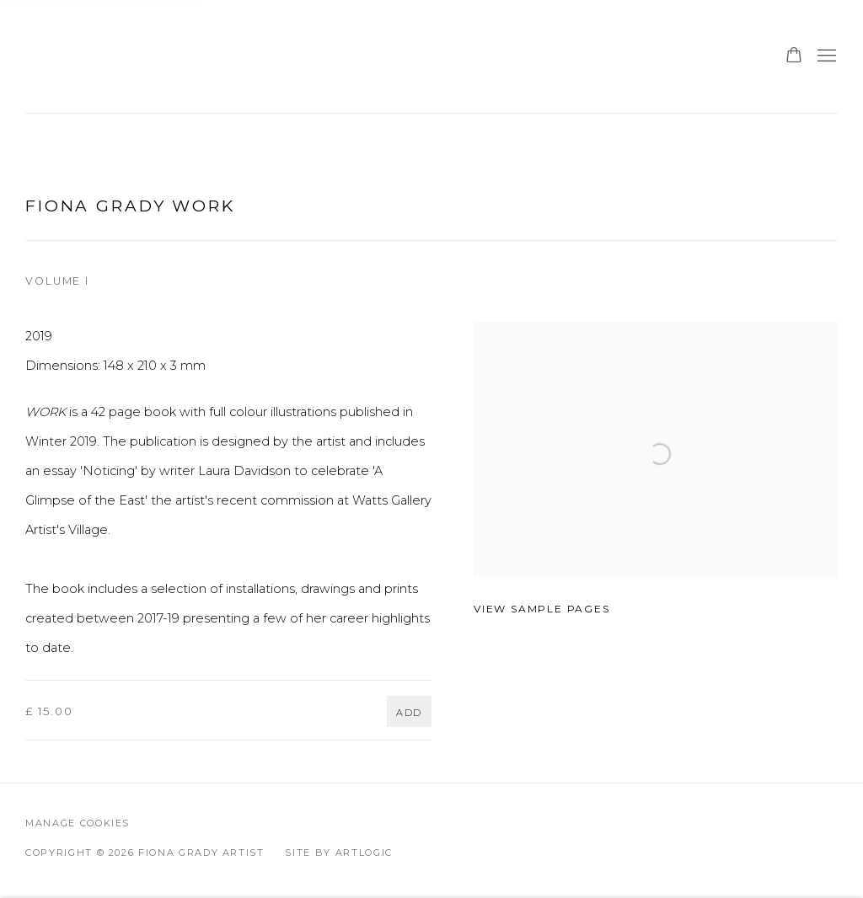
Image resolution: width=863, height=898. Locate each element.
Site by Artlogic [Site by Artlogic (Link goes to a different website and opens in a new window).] (338, 852)
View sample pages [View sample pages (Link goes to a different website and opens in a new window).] (542, 608)
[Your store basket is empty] (794, 56)
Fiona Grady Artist (109, 56)
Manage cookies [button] (77, 823)
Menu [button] (825, 56)
